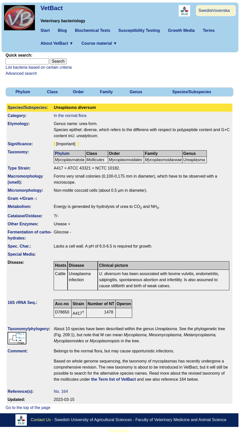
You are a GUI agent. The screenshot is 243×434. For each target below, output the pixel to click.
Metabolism (19, 206)
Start (45, 30)
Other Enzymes (22, 224)
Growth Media (181, 30)
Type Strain (18, 168)
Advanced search (21, 73)
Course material (99, 43)
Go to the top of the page (28, 407)
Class (52, 92)
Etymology (18, 124)
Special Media (21, 254)
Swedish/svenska (214, 10)
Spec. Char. (19, 246)
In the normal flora (70, 115)
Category (16, 115)
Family (106, 92)
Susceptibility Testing (139, 30)
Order (78, 92)
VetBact (51, 8)
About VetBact (56, 43)
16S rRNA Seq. (22, 302)
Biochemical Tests (92, 30)
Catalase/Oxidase (24, 216)
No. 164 (61, 391)
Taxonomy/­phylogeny (28, 329)
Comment (17, 351)
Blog (62, 30)
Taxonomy (18, 152)
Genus (136, 92)
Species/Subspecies (191, 92)
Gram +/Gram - (22, 198)
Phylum (22, 92)
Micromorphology (25, 190)
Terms (209, 30)
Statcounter (119, 431)
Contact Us (41, 420)
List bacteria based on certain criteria (39, 67)
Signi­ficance (19, 144)
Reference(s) (20, 391)
